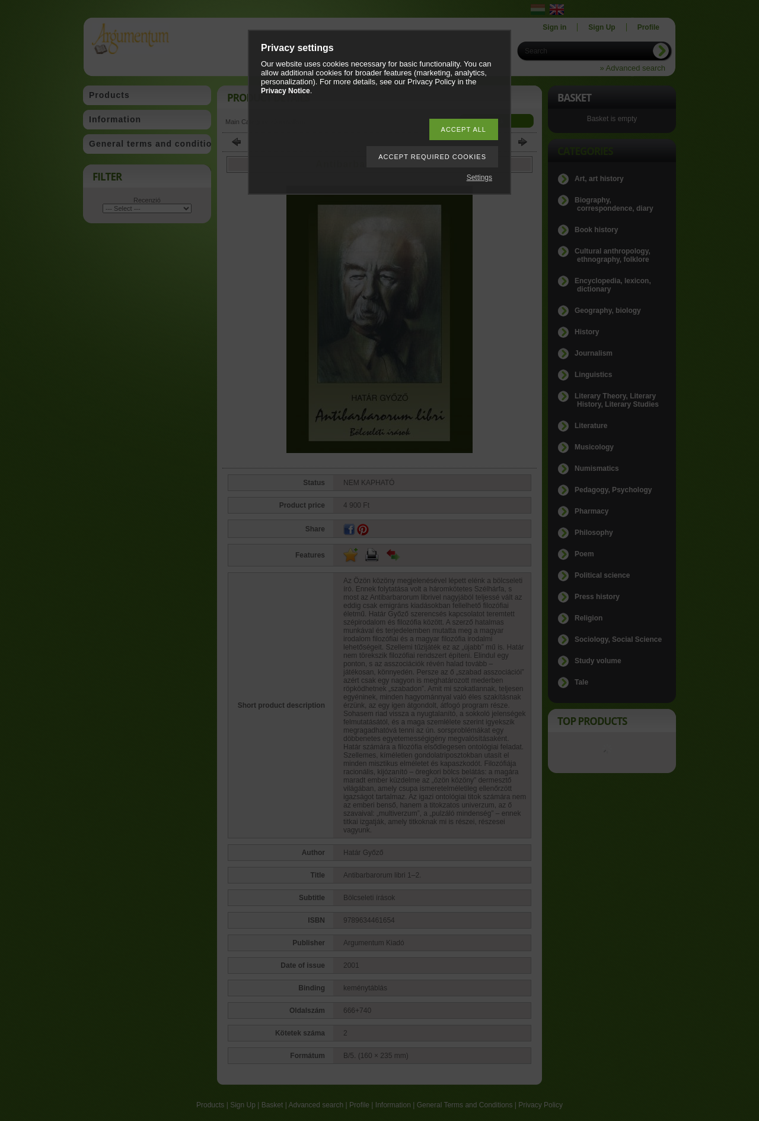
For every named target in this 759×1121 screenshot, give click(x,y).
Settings (479, 177)
